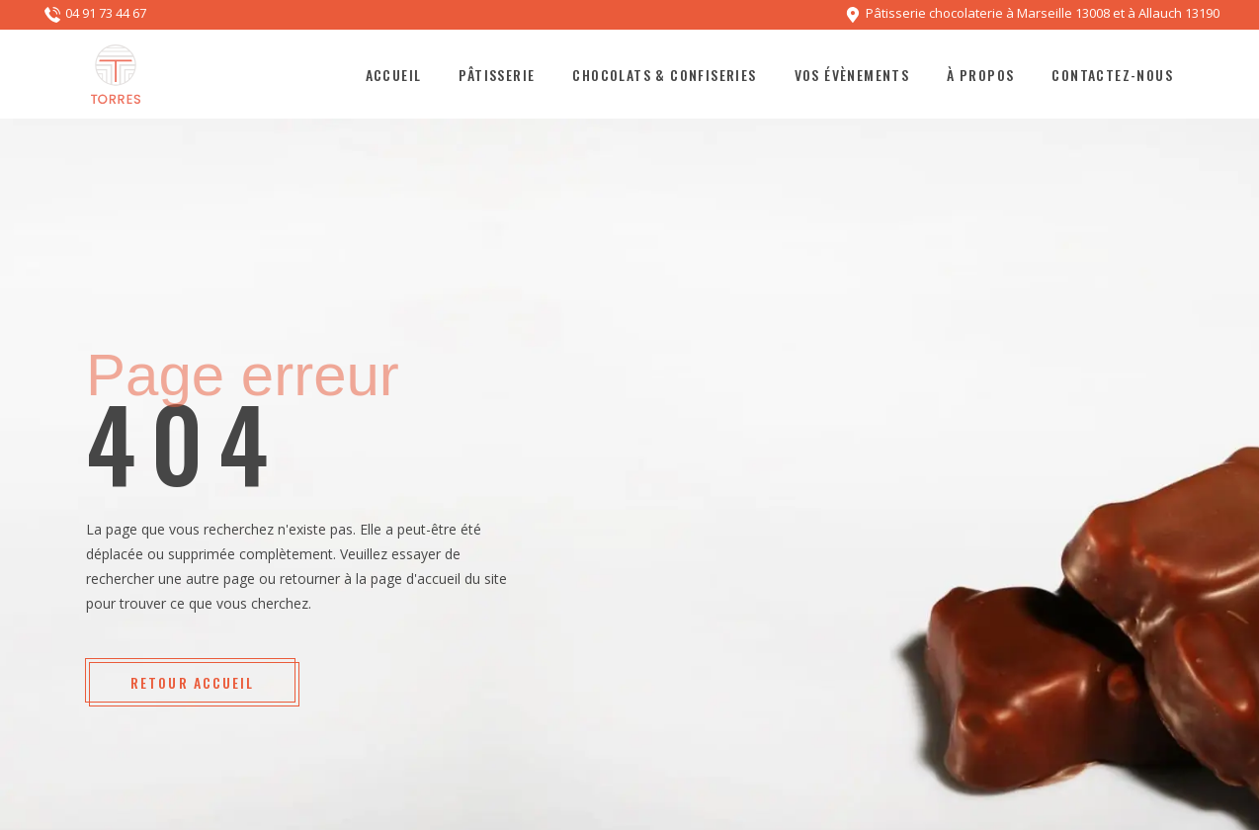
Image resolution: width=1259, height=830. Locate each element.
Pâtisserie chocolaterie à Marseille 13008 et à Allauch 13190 (1042, 14)
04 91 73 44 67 (105, 14)
